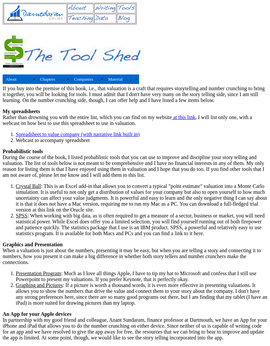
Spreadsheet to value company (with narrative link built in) (78, 134)
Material (115, 79)
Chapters (47, 79)
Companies (83, 79)
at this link (184, 117)
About (11, 79)
